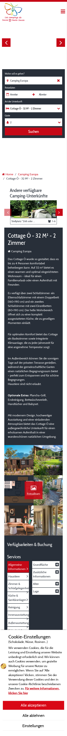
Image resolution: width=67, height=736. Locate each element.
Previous (6, 42)
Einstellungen (33, 725)
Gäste (7, 115)
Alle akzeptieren (33, 705)
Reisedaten (10, 87)
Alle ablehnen (33, 715)
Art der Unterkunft (13, 101)
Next (60, 42)
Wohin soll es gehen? (14, 73)
